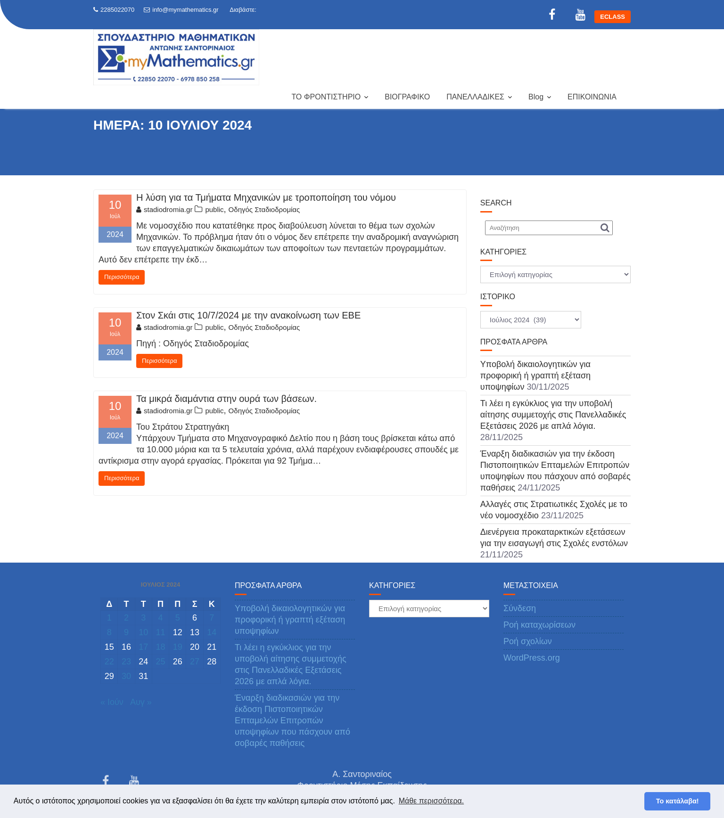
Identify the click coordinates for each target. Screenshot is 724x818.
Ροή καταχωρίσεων (539, 625)
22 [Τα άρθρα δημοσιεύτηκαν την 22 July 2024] (109, 661)
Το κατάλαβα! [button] (677, 801)
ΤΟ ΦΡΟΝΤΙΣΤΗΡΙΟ (326, 97)
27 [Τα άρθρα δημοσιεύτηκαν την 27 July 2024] (194, 661)
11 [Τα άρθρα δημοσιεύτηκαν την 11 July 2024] (160, 632)
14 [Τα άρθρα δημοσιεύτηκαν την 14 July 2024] (211, 632)
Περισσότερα (121, 276)
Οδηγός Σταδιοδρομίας (264, 209)
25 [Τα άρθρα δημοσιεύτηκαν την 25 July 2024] (160, 661)
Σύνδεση (519, 608)
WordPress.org (531, 658)
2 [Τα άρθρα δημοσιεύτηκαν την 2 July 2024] (126, 617)
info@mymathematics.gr (181, 9)
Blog (535, 97)
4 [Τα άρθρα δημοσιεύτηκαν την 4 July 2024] (160, 617)
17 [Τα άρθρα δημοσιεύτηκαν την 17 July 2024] (143, 647)
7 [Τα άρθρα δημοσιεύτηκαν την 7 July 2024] (211, 617)
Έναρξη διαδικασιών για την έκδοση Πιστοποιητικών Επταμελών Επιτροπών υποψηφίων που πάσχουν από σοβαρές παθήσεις (292, 720)
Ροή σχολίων (527, 641)
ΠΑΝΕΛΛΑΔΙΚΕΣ (475, 97)
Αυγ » (141, 702)
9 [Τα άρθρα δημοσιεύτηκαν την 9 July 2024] (126, 632)
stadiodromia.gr (164, 209)
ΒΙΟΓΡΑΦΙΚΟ (407, 97)
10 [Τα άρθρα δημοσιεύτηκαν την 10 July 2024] (143, 632)
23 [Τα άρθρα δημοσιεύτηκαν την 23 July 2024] (126, 661)
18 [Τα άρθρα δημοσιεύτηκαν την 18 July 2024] (160, 647)
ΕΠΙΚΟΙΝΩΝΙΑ (592, 97)
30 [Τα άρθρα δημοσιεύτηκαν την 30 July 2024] (126, 676)
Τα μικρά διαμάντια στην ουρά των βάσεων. (226, 398)
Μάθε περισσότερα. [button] (431, 801)
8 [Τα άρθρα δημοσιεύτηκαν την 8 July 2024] (109, 632)
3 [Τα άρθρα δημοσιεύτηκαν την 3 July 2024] (143, 617)
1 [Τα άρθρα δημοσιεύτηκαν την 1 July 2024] (109, 617)
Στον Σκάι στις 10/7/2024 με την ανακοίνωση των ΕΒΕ (248, 315)
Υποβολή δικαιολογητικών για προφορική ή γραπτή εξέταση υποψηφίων (535, 376)
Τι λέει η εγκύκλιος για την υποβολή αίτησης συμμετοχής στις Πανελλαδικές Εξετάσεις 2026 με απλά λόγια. (553, 415)
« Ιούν (111, 702)
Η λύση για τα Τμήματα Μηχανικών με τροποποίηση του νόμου (266, 197)
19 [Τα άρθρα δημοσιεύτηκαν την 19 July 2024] (177, 647)
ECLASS (612, 16)
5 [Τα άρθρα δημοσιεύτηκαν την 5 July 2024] (177, 617)
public (214, 209)
